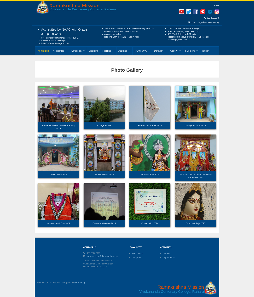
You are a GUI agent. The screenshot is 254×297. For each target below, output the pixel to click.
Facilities (108, 51)
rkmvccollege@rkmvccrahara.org (204, 22)
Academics (60, 51)
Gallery (175, 51)
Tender (205, 51)
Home (216, 5)
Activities (124, 51)
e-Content (191, 51)
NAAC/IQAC (142, 51)
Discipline (93, 51)
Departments (169, 257)
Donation (160, 51)
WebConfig (79, 282)
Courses (166, 253)
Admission (78, 51)
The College (43, 51)
